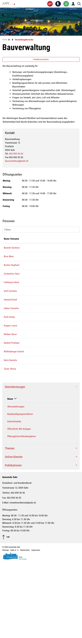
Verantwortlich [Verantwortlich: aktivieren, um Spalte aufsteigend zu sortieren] (47, 475)
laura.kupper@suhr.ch (59, 369)
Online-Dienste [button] (13, 533)
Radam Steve (10, 381)
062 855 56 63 (16, 153)
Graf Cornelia (10, 320)
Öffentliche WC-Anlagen (19, 505)
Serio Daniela (10, 433)
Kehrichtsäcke (14, 497)
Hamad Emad (10, 336)
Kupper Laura (10, 369)
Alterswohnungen (15, 483)
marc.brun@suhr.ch (58, 263)
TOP (6, 613)
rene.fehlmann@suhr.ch (60, 307)
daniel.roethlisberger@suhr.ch (63, 413)
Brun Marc (9, 263)
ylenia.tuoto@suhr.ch (59, 445)
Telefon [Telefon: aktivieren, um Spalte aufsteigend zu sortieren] (64, 475)
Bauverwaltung (47, 490)
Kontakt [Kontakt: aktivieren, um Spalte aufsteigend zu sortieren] (52, 242)
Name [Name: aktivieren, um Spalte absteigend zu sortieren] (10, 475)
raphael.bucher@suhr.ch (60, 279)
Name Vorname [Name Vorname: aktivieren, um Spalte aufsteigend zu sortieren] (8, 240)
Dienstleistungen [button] (15, 463)
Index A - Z (14, 626)
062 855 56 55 (14, 574)
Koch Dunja (9, 360)
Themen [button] (9, 525)
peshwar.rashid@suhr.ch (60, 397)
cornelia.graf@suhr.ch (59, 320)
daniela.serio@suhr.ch (59, 433)
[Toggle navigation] (50, 3)
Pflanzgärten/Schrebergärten (21, 512)
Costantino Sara (47, 483)
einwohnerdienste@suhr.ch (23, 579)
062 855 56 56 (18, 569)
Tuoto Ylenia (10, 445)
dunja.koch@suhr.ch (58, 360)
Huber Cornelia (11, 348)
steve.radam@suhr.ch (59, 381)
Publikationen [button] (13, 542)
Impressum (35, 626)
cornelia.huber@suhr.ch (60, 348)
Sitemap (5, 626)
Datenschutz (25, 626)
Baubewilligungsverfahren (20, 490)
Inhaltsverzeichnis (41, 59)
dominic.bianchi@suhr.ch (61, 251)
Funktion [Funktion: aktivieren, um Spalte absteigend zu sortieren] (25, 242)
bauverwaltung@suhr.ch (16, 160)
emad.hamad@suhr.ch (59, 336)
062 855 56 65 (68, 483)
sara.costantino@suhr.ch (61, 291)
